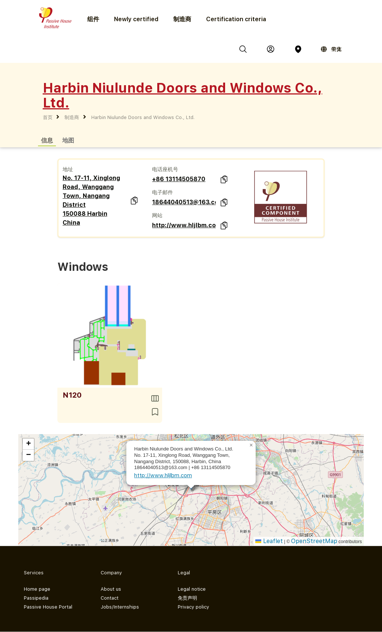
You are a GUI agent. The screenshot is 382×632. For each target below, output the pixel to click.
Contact (110, 598)
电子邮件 (162, 192)
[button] (251, 445)
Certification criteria (236, 19)
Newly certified (136, 19)
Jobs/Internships (120, 607)
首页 (48, 117)
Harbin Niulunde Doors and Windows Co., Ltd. (143, 117)
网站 (157, 215)
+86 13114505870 (178, 179)
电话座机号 (165, 169)
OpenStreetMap (314, 541)
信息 (47, 140)
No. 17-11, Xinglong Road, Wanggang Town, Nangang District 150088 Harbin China (91, 200)
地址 (68, 169)
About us (111, 589)
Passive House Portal (48, 607)
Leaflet (269, 541)
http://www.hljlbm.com (184, 225)
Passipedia (36, 598)
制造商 (182, 19)
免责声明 (187, 598)
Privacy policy (193, 607)
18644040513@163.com (184, 202)
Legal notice (192, 589)
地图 (68, 140)
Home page (37, 589)
